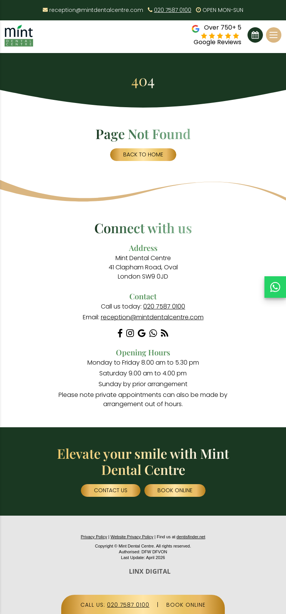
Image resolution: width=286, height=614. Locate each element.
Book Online (255, 35)
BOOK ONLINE (186, 605)
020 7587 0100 (172, 10)
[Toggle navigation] (273, 35)
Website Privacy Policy (131, 536)
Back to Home (143, 154)
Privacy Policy (94, 536)
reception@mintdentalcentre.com (96, 10)
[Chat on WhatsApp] (275, 287)
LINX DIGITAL (150, 571)
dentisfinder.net (191, 536)
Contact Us (110, 490)
